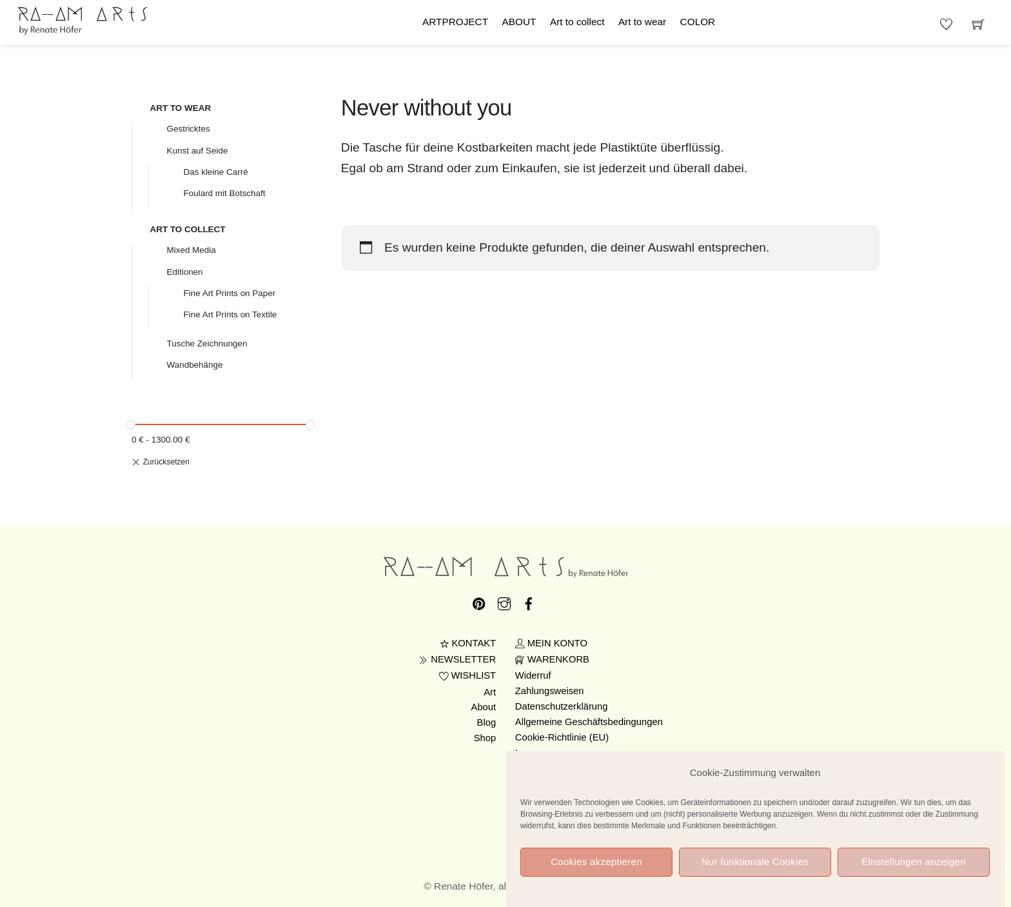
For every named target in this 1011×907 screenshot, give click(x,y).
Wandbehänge (195, 365)
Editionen (185, 272)
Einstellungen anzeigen (913, 872)
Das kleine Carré (216, 172)
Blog (486, 722)
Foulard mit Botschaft (225, 193)
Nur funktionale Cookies (755, 872)
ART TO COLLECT (188, 229)
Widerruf (533, 675)
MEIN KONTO (551, 643)
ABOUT (519, 21)
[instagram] (504, 601)
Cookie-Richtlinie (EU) (562, 737)
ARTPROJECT (455, 21)
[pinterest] (479, 601)
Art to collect (577, 21)
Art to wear (642, 21)
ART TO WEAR (180, 108)
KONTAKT (468, 643)
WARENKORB (552, 659)
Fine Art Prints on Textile (230, 314)
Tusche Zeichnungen (207, 343)
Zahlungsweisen (549, 691)
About (483, 707)
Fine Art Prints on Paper (230, 293)
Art (490, 692)
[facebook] (529, 601)
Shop (485, 738)
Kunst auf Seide (197, 150)
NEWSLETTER (457, 659)
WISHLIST (467, 675)
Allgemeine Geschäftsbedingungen (589, 722)
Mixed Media (191, 250)
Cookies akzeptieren (596, 872)
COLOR (698, 21)
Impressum (538, 753)
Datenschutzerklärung (561, 706)
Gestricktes (188, 129)
